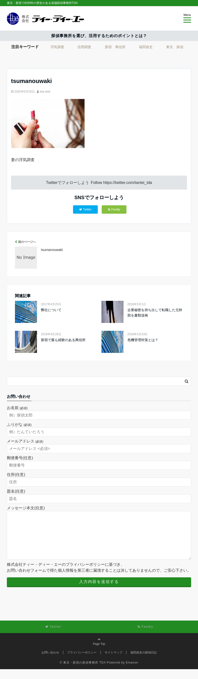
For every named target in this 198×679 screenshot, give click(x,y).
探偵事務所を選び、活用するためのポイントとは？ (99, 36)
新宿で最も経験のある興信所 (63, 340)
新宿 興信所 (115, 47)
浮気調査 (57, 47)
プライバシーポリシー (82, 662)
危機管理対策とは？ (142, 340)
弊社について (51, 310)
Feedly (114, 209)
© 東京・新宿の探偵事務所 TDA (83, 672)
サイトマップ (113, 662)
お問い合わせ (50, 662)
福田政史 (146, 47)
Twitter (85, 209)
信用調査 (84, 47)
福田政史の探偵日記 (143, 662)
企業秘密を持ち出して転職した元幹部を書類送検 (154, 312)
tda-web (45, 91)
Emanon (132, 672)
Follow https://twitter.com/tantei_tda (121, 182)
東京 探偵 (174, 47)
